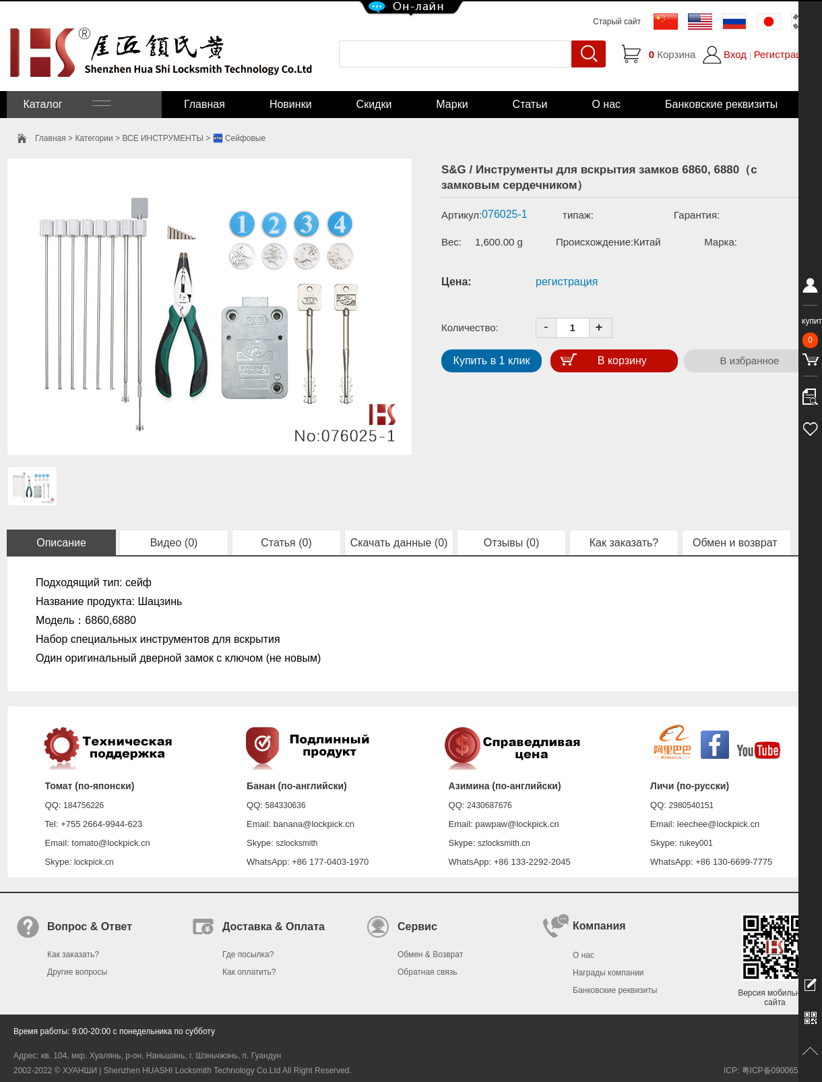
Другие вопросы (77, 972)
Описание (61, 542)
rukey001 (695, 843)
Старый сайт (617, 21)
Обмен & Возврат (430, 954)
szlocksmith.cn (504, 843)
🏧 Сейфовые (239, 138)
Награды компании (608, 972)
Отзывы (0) (512, 542)
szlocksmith (296, 843)
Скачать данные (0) (399, 542)
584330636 (285, 805)
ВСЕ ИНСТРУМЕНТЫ (162, 138)
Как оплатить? (249, 972)
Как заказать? (624, 542)
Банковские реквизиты (721, 104)
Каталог (65, 104)
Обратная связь (427, 972)
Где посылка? (248, 954)
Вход (735, 54)
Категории (94, 138)
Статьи (530, 104)
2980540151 (691, 805)
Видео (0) (174, 542)
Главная (204, 104)
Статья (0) (286, 542)
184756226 (83, 805)
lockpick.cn (94, 862)
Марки (452, 104)
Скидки (374, 104)
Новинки (291, 104)
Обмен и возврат (736, 542)
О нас (606, 104)
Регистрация (783, 54)
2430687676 (489, 805)
